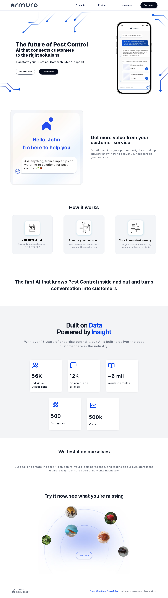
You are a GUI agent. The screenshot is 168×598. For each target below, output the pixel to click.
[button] (149, 5)
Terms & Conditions (98, 591)
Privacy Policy (112, 591)
